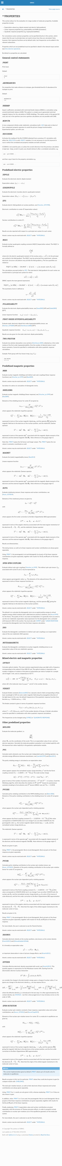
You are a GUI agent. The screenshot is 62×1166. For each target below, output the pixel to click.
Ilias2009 (29, 377)
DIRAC (32, 2)
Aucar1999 (54, 614)
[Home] (3, 9)
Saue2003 (40, 308)
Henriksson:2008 (26, 325)
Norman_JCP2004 (8, 325)
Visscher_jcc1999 (17, 377)
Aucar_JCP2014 (8, 494)
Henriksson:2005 (37, 343)
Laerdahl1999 (41, 756)
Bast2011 (52, 756)
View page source (54, 9)
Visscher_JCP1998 (43, 205)
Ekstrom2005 (23, 693)
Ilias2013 (32, 457)
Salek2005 (53, 308)
